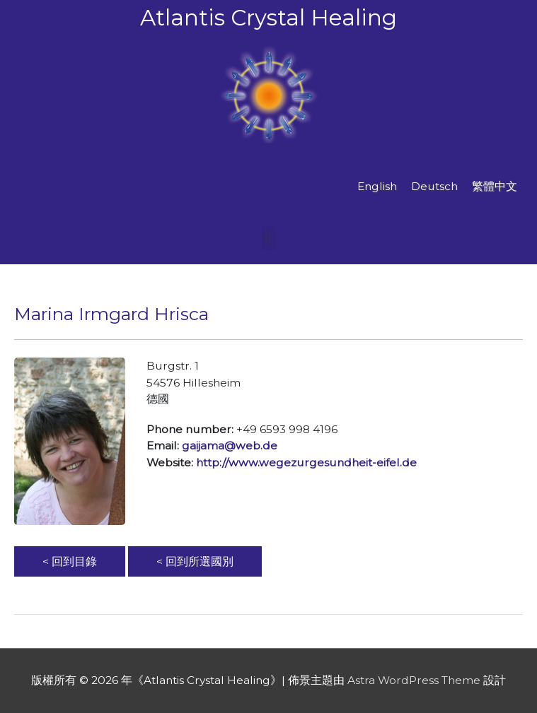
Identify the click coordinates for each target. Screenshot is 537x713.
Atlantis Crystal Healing (268, 17)
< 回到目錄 (69, 561)
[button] (268, 238)
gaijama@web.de (229, 445)
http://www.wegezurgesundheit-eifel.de (306, 462)
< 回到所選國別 (194, 561)
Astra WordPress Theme (413, 680)
